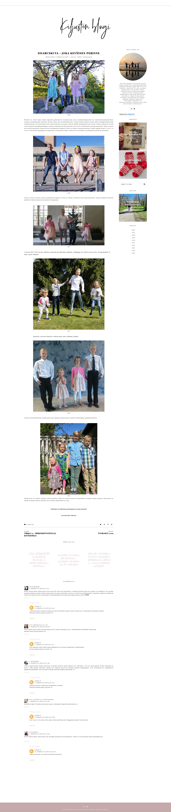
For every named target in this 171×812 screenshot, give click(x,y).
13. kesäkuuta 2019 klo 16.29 (45, 751)
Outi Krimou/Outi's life (38, 625)
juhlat (73, 57)
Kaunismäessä (34, 587)
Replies (29, 524)
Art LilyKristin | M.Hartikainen (41, 699)
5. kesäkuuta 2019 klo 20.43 (39, 627)
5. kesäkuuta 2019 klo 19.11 (39, 588)
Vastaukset (36, 603)
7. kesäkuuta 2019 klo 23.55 (39, 701)
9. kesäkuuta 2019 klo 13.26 (39, 734)
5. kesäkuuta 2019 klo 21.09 (39, 663)
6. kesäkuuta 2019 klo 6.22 (44, 682)
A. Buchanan (34, 661)
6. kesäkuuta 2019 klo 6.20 (44, 608)
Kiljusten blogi (81, 809)
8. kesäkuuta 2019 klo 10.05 (45, 717)
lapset (79, 57)
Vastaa (26, 598)
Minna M (38, 606)
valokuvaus (87, 57)
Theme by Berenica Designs (99, 809)
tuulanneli (33, 732)
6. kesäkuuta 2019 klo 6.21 (44, 644)
